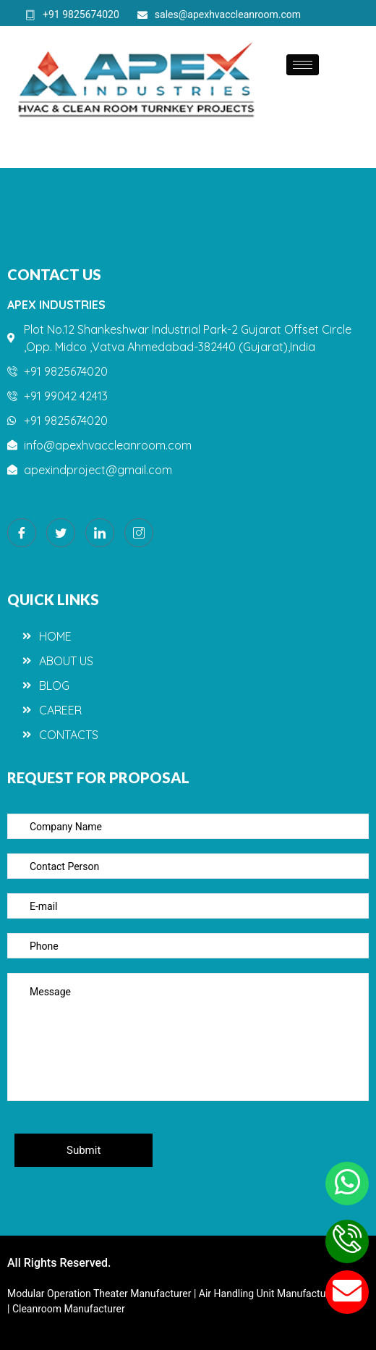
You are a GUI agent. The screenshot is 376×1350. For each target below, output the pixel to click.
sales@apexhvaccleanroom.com (219, 14)
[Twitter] (60, 532)
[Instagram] (138, 532)
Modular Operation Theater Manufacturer (100, 1293)
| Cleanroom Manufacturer (66, 1309)
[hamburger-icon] (302, 64)
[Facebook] (21, 532)
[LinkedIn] (99, 532)
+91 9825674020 (72, 14)
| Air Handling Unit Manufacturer (267, 1293)
